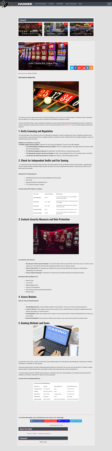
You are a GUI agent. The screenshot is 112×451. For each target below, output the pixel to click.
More (80, 4)
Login (109, 4)
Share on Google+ (50, 421)
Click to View (43, 442)
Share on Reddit (63, 421)
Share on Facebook (37, 421)
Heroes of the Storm (71, 4)
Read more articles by (45, 433)
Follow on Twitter (32, 433)
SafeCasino (68, 125)
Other (55, 417)
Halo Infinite (59, 4)
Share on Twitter (76, 421)
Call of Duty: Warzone (40, 4)
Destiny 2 (51, 4)
